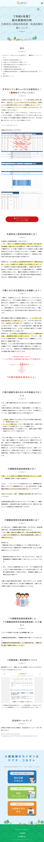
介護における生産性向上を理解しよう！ (15, 62)
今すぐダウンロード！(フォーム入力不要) (22, 219)
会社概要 (20, 836)
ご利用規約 (21, 833)
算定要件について (8, 76)
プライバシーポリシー (22, 829)
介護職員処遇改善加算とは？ (12, 67)
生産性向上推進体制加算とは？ (12, 60)
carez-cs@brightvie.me (9, 125)
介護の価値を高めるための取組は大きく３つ (17, 64)
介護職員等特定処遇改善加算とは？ (14, 69)
